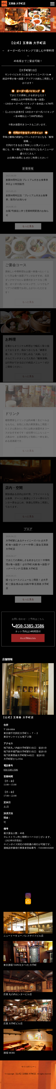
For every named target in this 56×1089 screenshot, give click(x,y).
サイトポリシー (28, 1067)
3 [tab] (30, 34)
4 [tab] (34, 34)
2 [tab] (25, 34)
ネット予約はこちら (28, 638)
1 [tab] (21, 34)
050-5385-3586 (29, 625)
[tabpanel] (28, 19)
